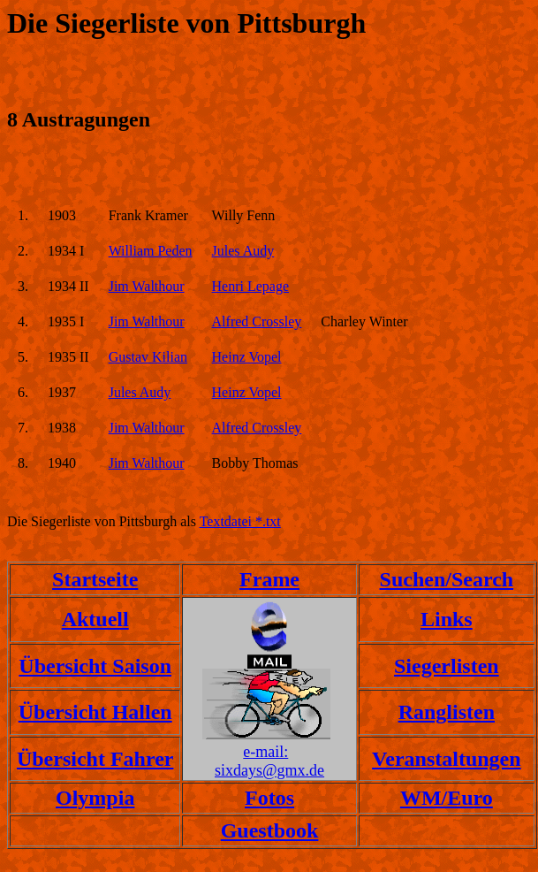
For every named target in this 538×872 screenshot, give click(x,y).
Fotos (269, 797)
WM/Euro (446, 797)
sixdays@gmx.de (269, 770)
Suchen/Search (447, 579)
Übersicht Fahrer (95, 758)
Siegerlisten (446, 665)
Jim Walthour (147, 286)
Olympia (95, 797)
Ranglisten (446, 711)
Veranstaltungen (446, 758)
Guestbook (270, 830)
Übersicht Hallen (95, 711)
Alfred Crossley (257, 321)
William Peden (151, 250)
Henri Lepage (251, 286)
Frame (269, 579)
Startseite (95, 579)
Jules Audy (243, 250)
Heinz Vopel (247, 356)
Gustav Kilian (148, 356)
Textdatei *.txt (240, 521)
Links (447, 619)
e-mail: (265, 752)
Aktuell (95, 619)
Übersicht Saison (95, 665)
